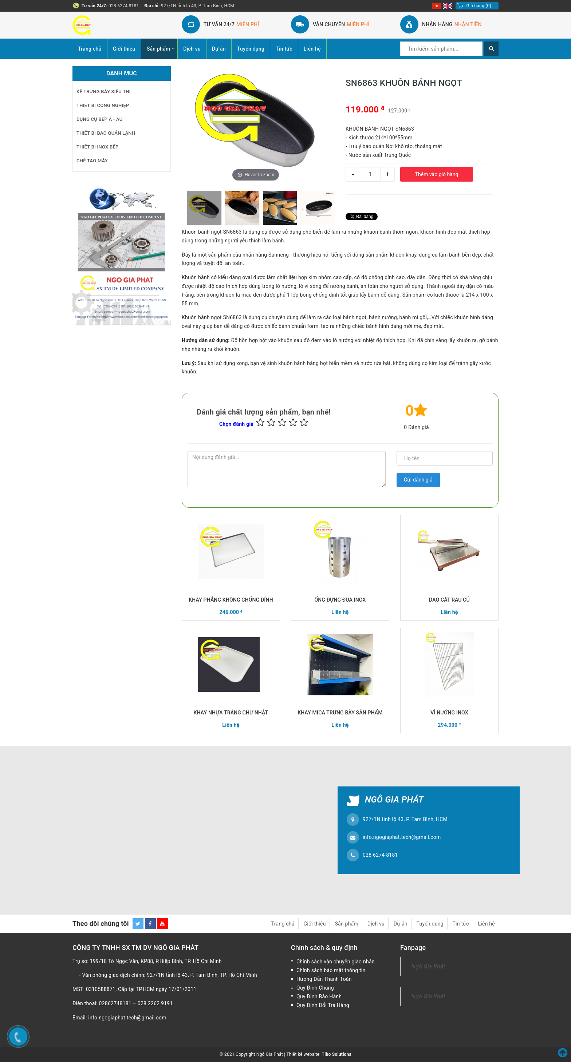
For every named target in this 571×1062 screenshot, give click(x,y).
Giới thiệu (124, 49)
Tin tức (284, 49)
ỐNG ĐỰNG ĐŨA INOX (340, 600)
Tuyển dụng (250, 49)
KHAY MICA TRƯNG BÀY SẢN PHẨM (340, 713)
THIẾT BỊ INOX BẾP (97, 147)
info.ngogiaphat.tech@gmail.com (402, 837)
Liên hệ (312, 49)
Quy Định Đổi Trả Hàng (322, 1005)
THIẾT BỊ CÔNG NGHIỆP (102, 105)
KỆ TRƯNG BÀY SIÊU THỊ (103, 91)
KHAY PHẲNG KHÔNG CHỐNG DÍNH (231, 600)
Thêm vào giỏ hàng (436, 174)
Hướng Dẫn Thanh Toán (324, 979)
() (478, 5)
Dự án (219, 49)
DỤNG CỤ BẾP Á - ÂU (99, 119)
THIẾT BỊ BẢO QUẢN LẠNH (105, 133)
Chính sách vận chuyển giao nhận (335, 961)
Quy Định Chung (315, 988)
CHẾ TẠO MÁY (92, 160)
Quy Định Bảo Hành (319, 996)
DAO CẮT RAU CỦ (449, 600)
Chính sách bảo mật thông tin (331, 970)
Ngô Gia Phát (428, 966)
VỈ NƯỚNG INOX (449, 713)
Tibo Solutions (336, 1054)
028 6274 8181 (124, 5)
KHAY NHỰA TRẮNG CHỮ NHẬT (231, 713)
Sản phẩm (158, 49)
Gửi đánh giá (418, 480)
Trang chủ (90, 49)
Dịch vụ (192, 49)
